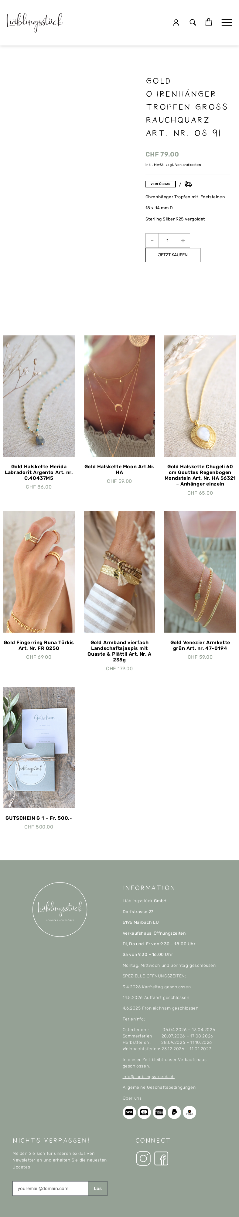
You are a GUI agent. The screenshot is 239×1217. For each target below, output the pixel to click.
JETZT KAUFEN (173, 254)
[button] (193, 23)
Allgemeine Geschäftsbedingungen (159, 1087)
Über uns (132, 1098)
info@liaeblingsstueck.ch (149, 1076)
